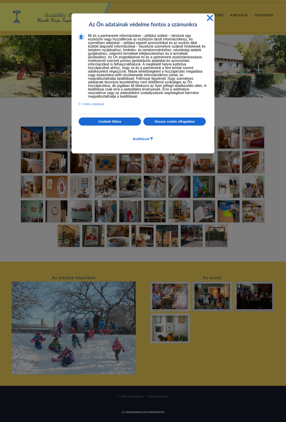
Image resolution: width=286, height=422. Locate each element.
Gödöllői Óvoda (65, 15)
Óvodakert (263, 15)
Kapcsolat (239, 15)
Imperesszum (158, 396)
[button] (282, 91)
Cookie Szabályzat (130, 396)
